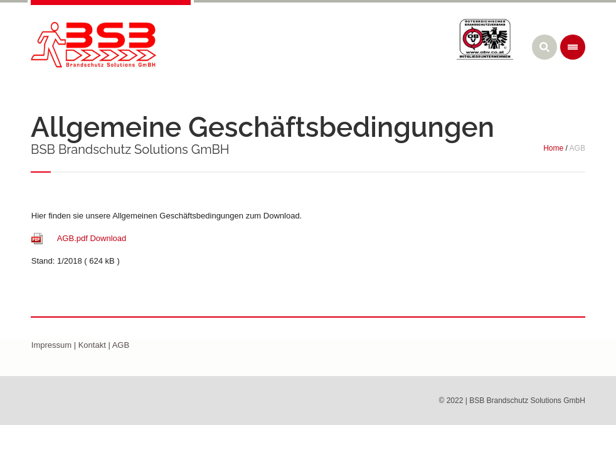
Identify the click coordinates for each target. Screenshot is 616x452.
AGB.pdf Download (90, 238)
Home (553, 148)
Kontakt (92, 345)
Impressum (51, 345)
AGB (120, 345)
